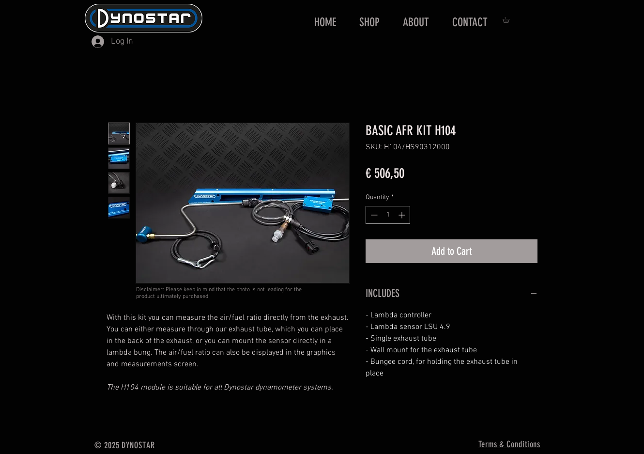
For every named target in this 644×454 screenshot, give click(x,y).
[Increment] (403, 214)
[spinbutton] (388, 214)
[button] (509, 20)
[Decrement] (373, 214)
